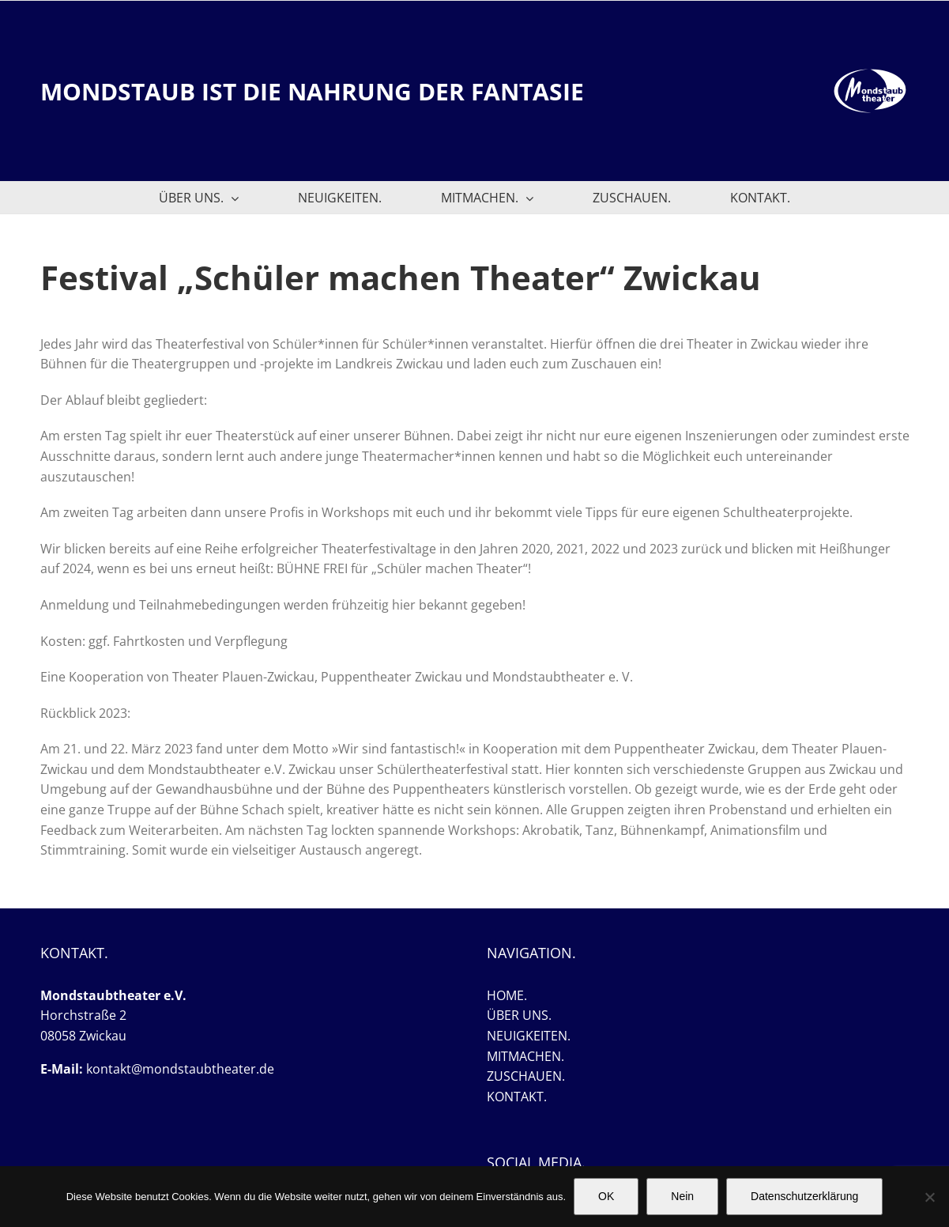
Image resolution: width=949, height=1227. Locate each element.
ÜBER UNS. (519, 1015)
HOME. (507, 995)
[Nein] (929, 1197)
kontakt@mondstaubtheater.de (180, 1069)
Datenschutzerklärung (804, 1196)
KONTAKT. (517, 1096)
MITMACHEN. (525, 1056)
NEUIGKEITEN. (529, 1035)
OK (606, 1196)
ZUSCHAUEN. (526, 1076)
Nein (682, 1196)
